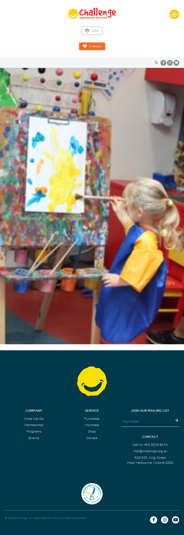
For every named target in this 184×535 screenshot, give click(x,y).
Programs (34, 431)
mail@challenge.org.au (150, 451)
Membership (33, 425)
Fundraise (91, 418)
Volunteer (91, 425)
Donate (92, 46)
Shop (92, 431)
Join (92, 31)
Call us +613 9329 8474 (150, 444)
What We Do (34, 418)
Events (34, 438)
